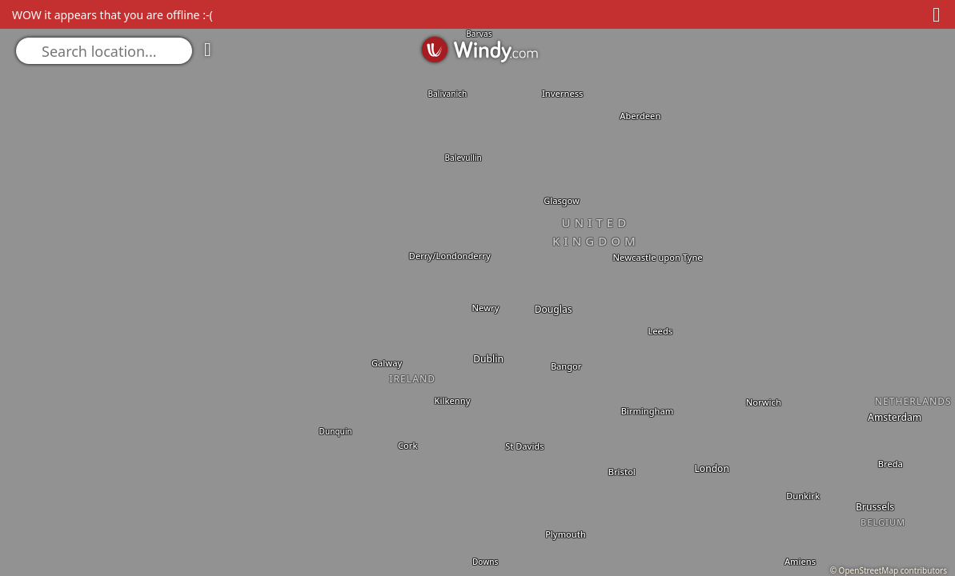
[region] (477, 288)
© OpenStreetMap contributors (888, 570)
